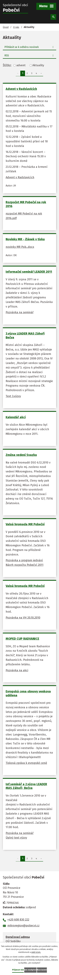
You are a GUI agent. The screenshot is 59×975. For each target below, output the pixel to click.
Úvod (5, 27)
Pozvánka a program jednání (24, 560)
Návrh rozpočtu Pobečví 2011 (24, 565)
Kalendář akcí (16, 417)
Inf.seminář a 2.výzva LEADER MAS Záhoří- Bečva (26, 786)
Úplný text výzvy (16, 837)
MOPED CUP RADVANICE (22, 639)
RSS (29, 55)
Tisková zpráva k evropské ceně (26, 763)
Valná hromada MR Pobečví (25, 524)
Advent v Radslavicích (21, 89)
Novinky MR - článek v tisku (25, 239)
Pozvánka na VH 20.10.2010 (23, 617)
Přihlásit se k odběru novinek (29, 47)
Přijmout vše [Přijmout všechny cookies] (18, 970)
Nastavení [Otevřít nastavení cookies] (42, 970)
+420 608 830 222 (18, 919)
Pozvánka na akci (17, 670)
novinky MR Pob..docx (20, 247)
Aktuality (38, 65)
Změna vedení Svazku (21, 455)
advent (20, 65)
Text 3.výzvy (13, 396)
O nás (16, 27)
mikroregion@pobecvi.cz (23, 925)
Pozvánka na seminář (20, 312)
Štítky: (7, 65)
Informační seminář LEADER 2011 (29, 272)
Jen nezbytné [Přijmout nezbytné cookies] (30, 970)
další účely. (36, 952)
